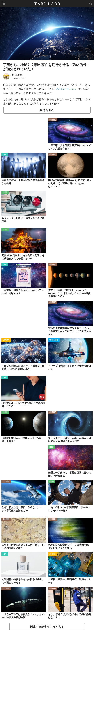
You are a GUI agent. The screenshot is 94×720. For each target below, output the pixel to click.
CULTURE (52, 120)
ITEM (4, 155)
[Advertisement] (47, 675)
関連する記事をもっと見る (47, 626)
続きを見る (47, 110)
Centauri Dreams (66, 89)
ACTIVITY (6, 340)
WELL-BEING (53, 340)
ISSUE (5, 192)
